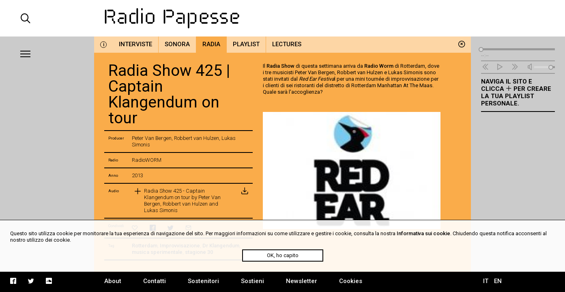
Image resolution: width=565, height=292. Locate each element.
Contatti (154, 281)
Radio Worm (378, 66)
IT (485, 281)
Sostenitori (203, 281)
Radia (211, 44)
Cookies (350, 281)
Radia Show (280, 66)
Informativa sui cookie (423, 233)
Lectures (286, 44)
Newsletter (301, 281)
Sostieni (252, 281)
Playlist (246, 44)
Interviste (135, 44)
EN (498, 281)
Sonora (177, 44)
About (112, 281)
